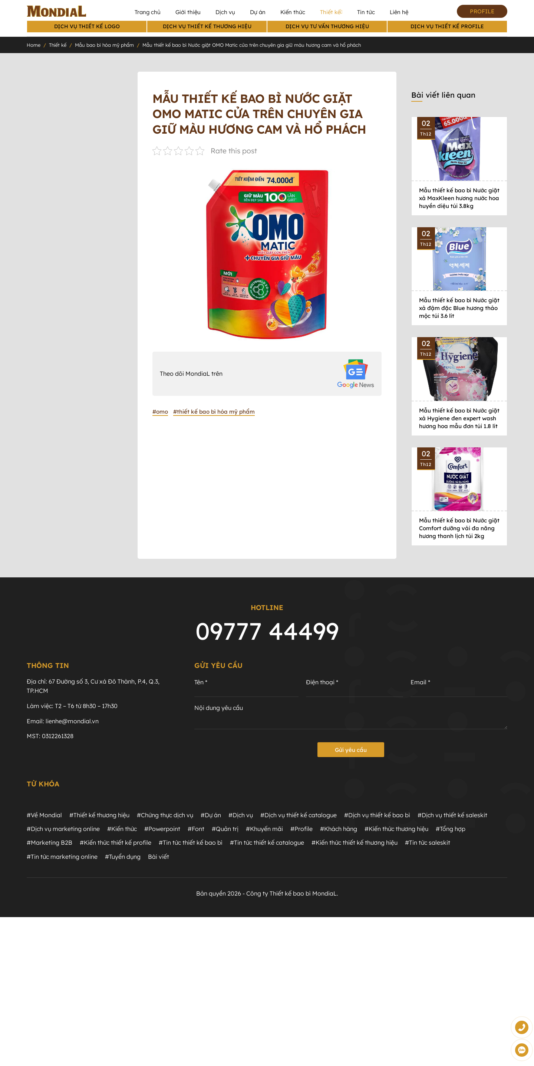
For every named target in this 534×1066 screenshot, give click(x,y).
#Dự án (211, 815)
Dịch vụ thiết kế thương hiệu (207, 26)
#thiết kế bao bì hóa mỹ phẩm (214, 411)
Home (33, 45)
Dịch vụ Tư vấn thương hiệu (327, 26)
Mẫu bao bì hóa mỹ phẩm (104, 45)
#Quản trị (225, 829)
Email (420, 682)
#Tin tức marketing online (62, 857)
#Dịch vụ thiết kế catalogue (298, 815)
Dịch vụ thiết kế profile (447, 26)
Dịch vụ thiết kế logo (87, 26)
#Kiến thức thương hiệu (396, 829)
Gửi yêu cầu (351, 750)
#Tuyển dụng (123, 857)
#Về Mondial (44, 815)
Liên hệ (399, 12)
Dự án (258, 12)
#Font (196, 829)
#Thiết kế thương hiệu (99, 815)
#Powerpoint (162, 829)
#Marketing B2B (49, 843)
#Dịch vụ (240, 815)
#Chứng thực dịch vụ (165, 815)
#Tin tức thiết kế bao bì (190, 843)
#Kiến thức (122, 829)
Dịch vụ (225, 12)
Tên (200, 682)
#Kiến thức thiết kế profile (115, 843)
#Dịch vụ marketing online (63, 829)
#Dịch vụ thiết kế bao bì (377, 815)
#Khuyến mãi (264, 829)
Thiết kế (331, 12)
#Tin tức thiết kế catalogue (267, 843)
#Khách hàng (338, 829)
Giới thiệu (188, 12)
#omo (160, 411)
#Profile (301, 829)
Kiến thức (292, 12)
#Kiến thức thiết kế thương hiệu (355, 843)
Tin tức (366, 12)
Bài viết (158, 857)
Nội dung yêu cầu (218, 708)
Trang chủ (148, 12)
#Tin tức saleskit (427, 843)
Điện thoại (322, 682)
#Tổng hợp (450, 829)
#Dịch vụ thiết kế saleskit (452, 815)
